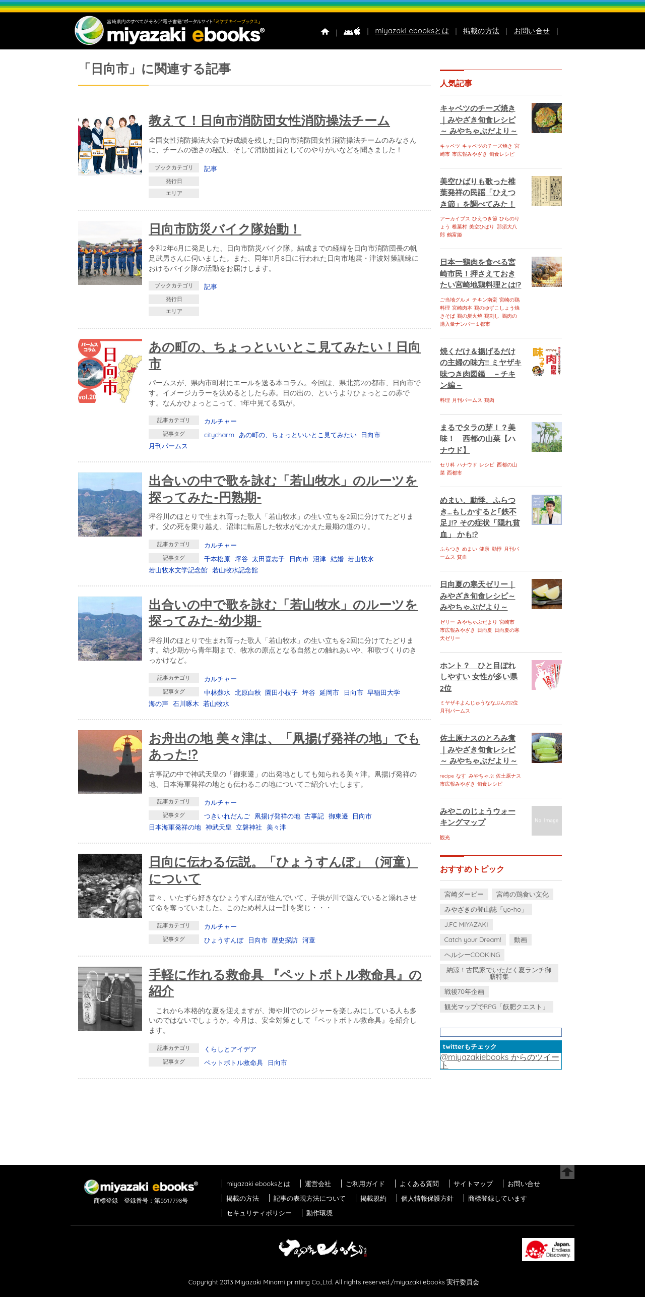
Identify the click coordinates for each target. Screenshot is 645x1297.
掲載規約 (373, 1198)
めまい (469, 549)
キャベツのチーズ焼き (487, 146)
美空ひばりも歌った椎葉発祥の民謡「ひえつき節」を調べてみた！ (477, 192)
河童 (308, 940)
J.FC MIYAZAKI (466, 924)
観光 (445, 837)
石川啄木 (186, 703)
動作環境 (319, 1213)
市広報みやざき (469, 154)
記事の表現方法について (310, 1198)
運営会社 (318, 1184)
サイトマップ (473, 1184)
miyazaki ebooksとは (412, 30)
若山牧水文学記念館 (178, 570)
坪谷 (241, 559)
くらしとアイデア (230, 1049)
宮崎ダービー (464, 894)
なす (461, 776)
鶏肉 (489, 400)
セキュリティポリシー (259, 1213)
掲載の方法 (481, 30)
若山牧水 (361, 559)
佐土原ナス (508, 776)
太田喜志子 (268, 559)
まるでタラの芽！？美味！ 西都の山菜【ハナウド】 (477, 439)
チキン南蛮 (484, 300)
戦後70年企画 (464, 991)
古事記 (314, 816)
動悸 (497, 549)
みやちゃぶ (481, 776)
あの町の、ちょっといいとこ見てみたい (298, 435)
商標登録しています (497, 1198)
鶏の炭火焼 (469, 316)
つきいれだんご (227, 816)
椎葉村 (459, 226)
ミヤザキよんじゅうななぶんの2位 (479, 702)
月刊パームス (168, 446)
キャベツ (450, 146)
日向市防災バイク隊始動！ (225, 229)
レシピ (486, 464)
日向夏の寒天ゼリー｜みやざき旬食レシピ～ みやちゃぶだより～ (477, 595)
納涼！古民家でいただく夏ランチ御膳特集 (498, 973)
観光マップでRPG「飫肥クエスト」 (496, 1007)
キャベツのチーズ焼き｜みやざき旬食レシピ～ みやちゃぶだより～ (479, 119)
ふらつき (450, 549)
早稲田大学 (383, 692)
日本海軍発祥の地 (175, 827)
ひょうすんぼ (223, 940)
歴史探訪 (285, 940)
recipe (447, 776)
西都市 (454, 472)
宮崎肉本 (462, 308)
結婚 (337, 559)
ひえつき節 (484, 218)
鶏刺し (491, 316)
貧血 (462, 557)
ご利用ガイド (365, 1184)
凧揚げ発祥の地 (277, 816)
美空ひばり (481, 226)
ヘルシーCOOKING (472, 955)
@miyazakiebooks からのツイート (499, 1061)
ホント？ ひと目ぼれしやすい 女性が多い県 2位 (479, 677)
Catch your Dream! (472, 939)
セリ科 (447, 464)
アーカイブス (455, 218)
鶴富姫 (454, 234)
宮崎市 (506, 622)
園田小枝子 (281, 692)
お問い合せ (532, 30)
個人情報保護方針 (427, 1198)
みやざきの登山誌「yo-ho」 (486, 909)
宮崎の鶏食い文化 (522, 894)
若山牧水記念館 (235, 570)
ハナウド (467, 464)
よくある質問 (419, 1184)
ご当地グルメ (455, 300)
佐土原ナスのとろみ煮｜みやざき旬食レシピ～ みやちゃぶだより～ (479, 749)
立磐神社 (249, 827)
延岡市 (329, 692)
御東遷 (338, 816)
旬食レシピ (501, 154)
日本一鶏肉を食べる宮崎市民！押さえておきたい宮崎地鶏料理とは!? (481, 273)
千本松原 (217, 559)
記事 (210, 168)
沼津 (319, 559)
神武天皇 (219, 827)
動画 (520, 939)
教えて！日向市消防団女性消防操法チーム (269, 120)
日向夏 (484, 630)
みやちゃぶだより (477, 622)
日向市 (370, 435)
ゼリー (447, 622)
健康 (484, 549)
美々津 (276, 827)
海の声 (158, 703)
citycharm (219, 435)
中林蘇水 (217, 692)
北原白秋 (248, 692)
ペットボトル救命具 (233, 1062)
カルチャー (220, 421)
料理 (445, 400)
